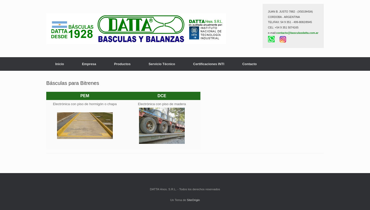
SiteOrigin (193, 200)
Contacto (249, 64)
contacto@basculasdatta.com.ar (297, 32)
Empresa (89, 64)
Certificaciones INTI (208, 64)
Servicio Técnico (162, 64)
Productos (122, 64)
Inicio (59, 64)
